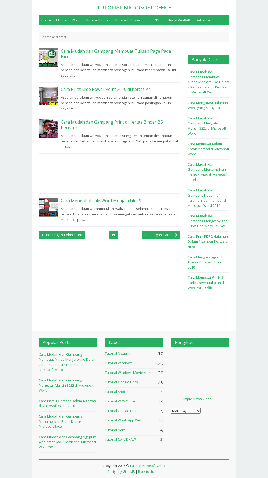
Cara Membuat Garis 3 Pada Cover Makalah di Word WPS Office (206, 282)
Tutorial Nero (115, 429)
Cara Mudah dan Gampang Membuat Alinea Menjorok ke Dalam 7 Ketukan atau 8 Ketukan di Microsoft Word (208, 82)
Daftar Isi (203, 20)
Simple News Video (196, 399)
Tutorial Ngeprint (118, 353)
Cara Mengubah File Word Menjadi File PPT (103, 200)
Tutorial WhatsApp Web (123, 420)
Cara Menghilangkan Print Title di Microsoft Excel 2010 (208, 262)
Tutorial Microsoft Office (148, 466)
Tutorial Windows (118, 362)
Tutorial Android (117, 391)
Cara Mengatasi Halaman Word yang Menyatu (208, 105)
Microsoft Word (68, 20)
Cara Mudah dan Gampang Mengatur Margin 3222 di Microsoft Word (207, 126)
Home (46, 20)
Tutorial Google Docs (121, 382)
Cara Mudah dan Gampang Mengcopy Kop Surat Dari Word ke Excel (208, 220)
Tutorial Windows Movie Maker (129, 372)
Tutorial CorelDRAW (120, 439)
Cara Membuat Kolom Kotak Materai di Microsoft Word (208, 148)
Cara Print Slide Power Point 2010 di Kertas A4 (106, 89)
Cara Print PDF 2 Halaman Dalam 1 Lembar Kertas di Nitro (208, 241)
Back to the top (149, 471)
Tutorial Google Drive (121, 410)
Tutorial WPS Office (120, 401)
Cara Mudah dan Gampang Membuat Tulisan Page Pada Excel (116, 53)
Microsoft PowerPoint (132, 20)
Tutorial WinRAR (177, 20)
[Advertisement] (109, 174)
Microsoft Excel (97, 20)
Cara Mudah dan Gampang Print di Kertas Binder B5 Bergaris (112, 124)
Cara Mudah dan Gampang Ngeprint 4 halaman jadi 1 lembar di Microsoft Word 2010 (207, 198)
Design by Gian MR (121, 471)
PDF (157, 20)
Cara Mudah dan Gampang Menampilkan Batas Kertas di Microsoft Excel (207, 172)
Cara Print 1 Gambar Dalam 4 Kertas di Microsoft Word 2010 (67, 403)
